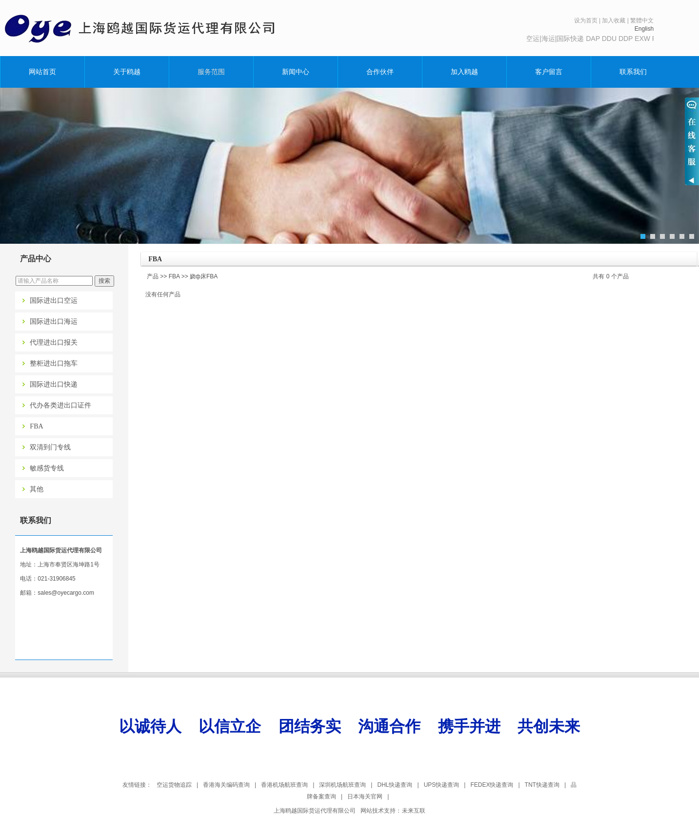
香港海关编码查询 (226, 784)
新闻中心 (295, 72)
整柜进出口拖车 (54, 363)
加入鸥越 (464, 72)
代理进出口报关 (54, 342)
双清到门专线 (50, 447)
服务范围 (211, 72)
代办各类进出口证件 (60, 405)
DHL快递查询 (394, 784)
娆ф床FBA (204, 276)
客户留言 (548, 72)
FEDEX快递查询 (491, 784)
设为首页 (586, 20)
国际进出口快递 (54, 384)
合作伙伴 (380, 72)
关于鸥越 (126, 72)
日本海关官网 (364, 796)
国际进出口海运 (54, 321)
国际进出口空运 (54, 300)
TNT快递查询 (542, 784)
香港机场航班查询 (284, 784)
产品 (153, 276)
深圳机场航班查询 (342, 784)
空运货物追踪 (174, 784)
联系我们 (633, 72)
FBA (36, 426)
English (644, 28)
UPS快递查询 (441, 784)
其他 (36, 489)
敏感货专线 (47, 468)
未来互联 (413, 810)
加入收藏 (613, 20)
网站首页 (42, 72)
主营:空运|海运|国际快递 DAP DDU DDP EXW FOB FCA (599, 38)
